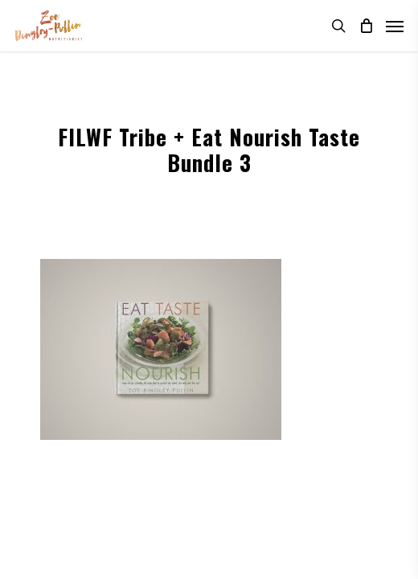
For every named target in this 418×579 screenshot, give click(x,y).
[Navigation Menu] (395, 26)
